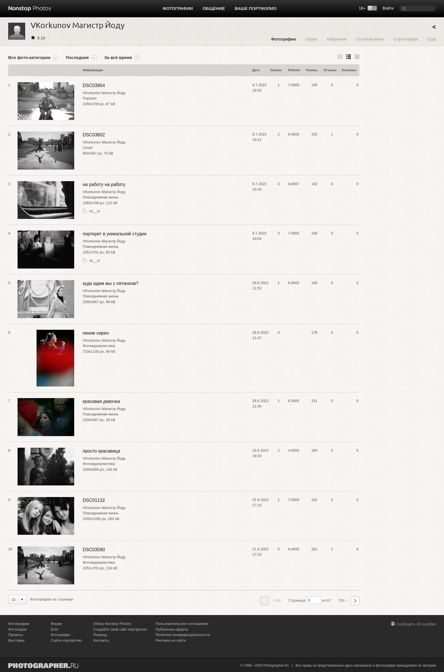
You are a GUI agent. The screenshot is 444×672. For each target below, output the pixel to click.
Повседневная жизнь (101, 197)
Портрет (90, 98)
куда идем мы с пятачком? (110, 283)
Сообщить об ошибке (416, 624)
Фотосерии (17, 629)
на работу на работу (104, 184)
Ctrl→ (349, 601)
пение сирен (96, 333)
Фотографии (178, 8)
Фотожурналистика (99, 346)
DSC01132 (94, 500)
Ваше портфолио (256, 8)
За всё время (118, 57)
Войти (388, 8)
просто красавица (101, 451)
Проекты (15, 635)
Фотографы (60, 635)
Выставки (16, 640)
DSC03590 (94, 549)
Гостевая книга (369, 39)
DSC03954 (94, 85)
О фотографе (405, 39)
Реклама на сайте (170, 640)
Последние (77, 57)
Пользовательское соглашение (181, 624)
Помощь (100, 635)
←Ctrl (270, 601)
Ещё (432, 39)
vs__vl (94, 211)
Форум (56, 624)
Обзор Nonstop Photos (112, 624)
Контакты (101, 640)
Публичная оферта (171, 629)
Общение (213, 8)
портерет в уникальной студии (114, 233)
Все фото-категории (29, 57)
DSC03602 (94, 134)
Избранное (337, 39)
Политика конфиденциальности (182, 635)
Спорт (88, 147)
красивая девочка (101, 401)
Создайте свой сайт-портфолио (120, 629)
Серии (311, 39)
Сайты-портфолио (66, 640)
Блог (55, 629)
